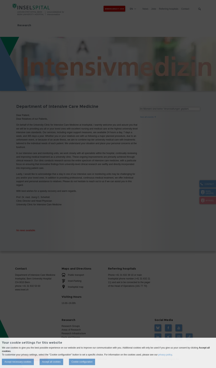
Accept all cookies (51, 361)
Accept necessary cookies (17, 361)
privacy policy (165, 354)
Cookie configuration (82, 361)
